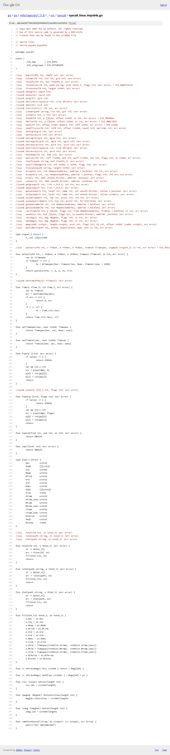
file (72, 23)
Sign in (163, 4)
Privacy (27, 750)
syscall (61, 15)
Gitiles (19, 750)
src (53, 15)
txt (157, 750)
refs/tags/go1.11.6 (32, 15)
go (9, 15)
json (164, 750)
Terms (36, 750)
